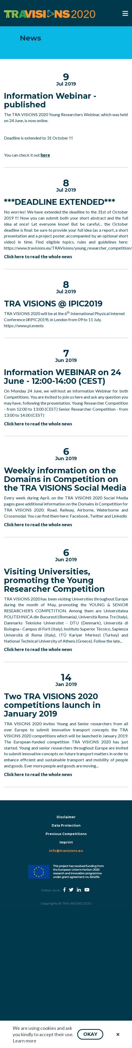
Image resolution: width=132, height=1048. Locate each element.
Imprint (66, 842)
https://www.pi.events (24, 325)
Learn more (24, 1041)
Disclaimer (66, 817)
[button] (90, 1034)
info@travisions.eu (66, 851)
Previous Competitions (66, 834)
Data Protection (66, 825)
